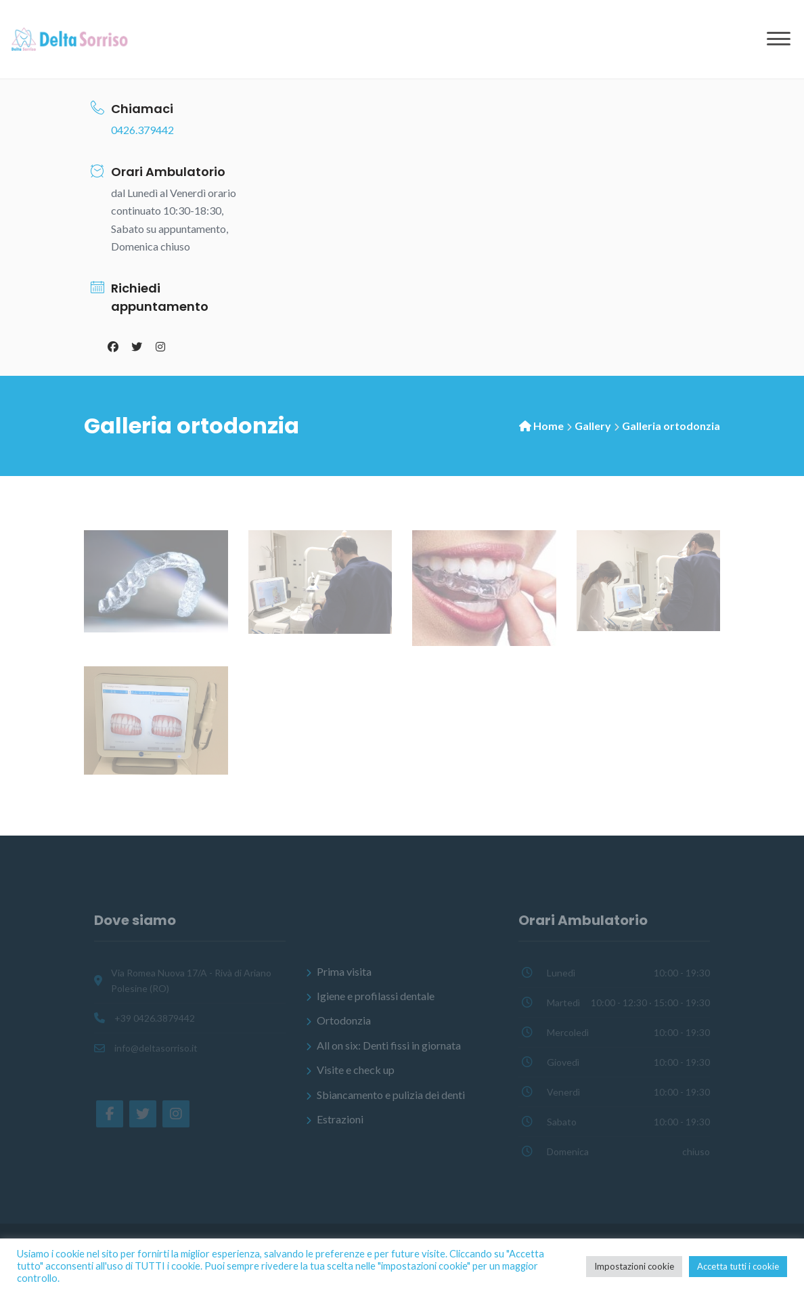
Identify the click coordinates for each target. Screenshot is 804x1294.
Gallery (593, 425)
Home (548, 425)
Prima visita (344, 971)
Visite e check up (356, 1069)
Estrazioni (340, 1119)
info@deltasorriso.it (156, 1048)
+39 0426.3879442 (154, 1018)
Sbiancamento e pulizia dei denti (391, 1094)
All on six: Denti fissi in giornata (389, 1045)
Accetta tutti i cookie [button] (738, 1266)
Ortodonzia (344, 1020)
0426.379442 (142, 129)
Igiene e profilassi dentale (375, 995)
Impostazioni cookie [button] (634, 1266)
